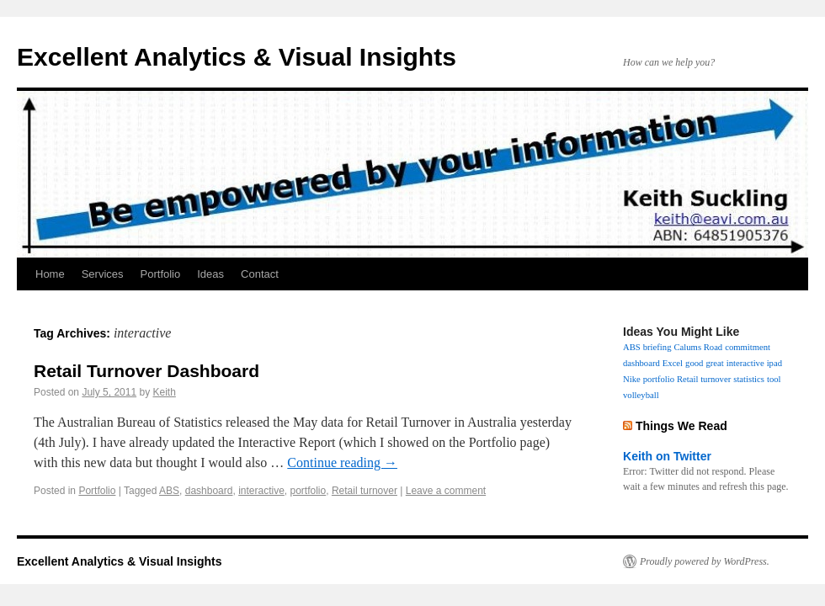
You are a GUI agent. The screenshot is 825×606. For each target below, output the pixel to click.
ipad (774, 363)
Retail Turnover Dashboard (146, 370)
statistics (748, 379)
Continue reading (342, 462)
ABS (169, 491)
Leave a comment (446, 491)
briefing (657, 347)
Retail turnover (364, 491)
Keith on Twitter (667, 456)
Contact (260, 274)
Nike (632, 379)
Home (50, 274)
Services (103, 274)
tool (774, 379)
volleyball (641, 395)
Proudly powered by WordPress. (704, 561)
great (714, 363)
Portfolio (161, 274)
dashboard (209, 491)
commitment (747, 347)
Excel (673, 363)
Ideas (210, 274)
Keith (163, 392)
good (694, 363)
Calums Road (697, 347)
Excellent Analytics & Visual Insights (236, 57)
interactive (261, 491)
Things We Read (681, 426)
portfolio (308, 491)
